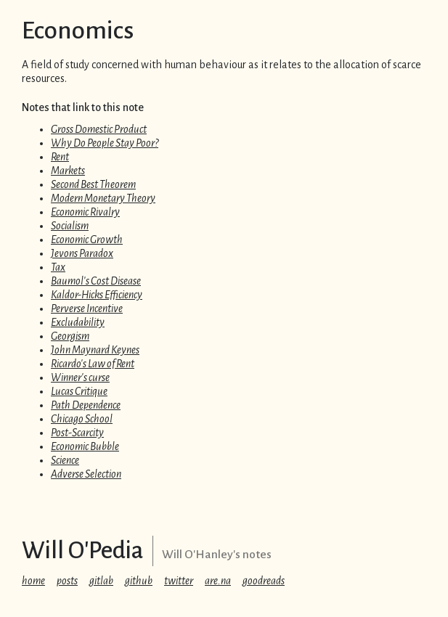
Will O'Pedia (83, 550)
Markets (68, 170)
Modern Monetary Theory (103, 198)
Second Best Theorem (93, 184)
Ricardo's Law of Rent (92, 363)
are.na (218, 581)
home (33, 581)
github (138, 581)
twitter (178, 581)
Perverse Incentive (87, 308)
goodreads (264, 581)
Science (65, 460)
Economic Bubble (85, 446)
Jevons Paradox (82, 253)
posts (67, 581)
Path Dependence (86, 405)
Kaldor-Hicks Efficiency (96, 295)
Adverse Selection (86, 474)
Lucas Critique (79, 391)
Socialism (70, 226)
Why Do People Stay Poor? (104, 143)
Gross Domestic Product (99, 129)
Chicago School (82, 419)
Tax (58, 267)
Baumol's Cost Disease (96, 281)
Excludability (78, 322)
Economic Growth (87, 239)
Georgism (70, 336)
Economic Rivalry (85, 212)
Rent (60, 157)
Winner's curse (80, 377)
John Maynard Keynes (95, 350)
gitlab (101, 581)
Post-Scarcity (77, 432)
